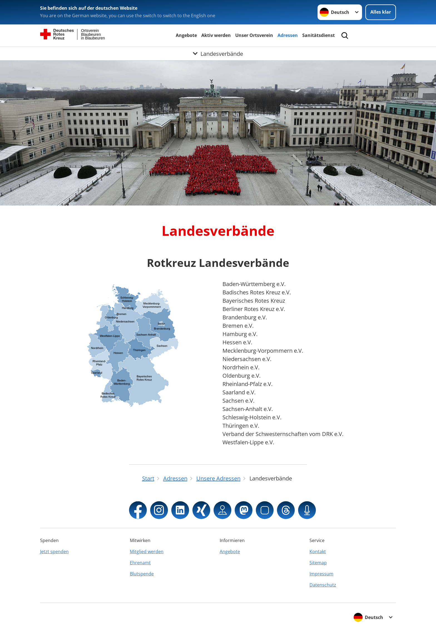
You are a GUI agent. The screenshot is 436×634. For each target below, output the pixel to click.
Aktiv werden (216, 35)
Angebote (186, 35)
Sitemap (318, 563)
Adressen (288, 35)
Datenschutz (322, 585)
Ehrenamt (140, 563)
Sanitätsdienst (318, 35)
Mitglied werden (147, 551)
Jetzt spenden (54, 551)
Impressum (321, 574)
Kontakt (317, 551)
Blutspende (142, 574)
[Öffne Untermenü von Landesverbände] (218, 53)
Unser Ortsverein (254, 35)
